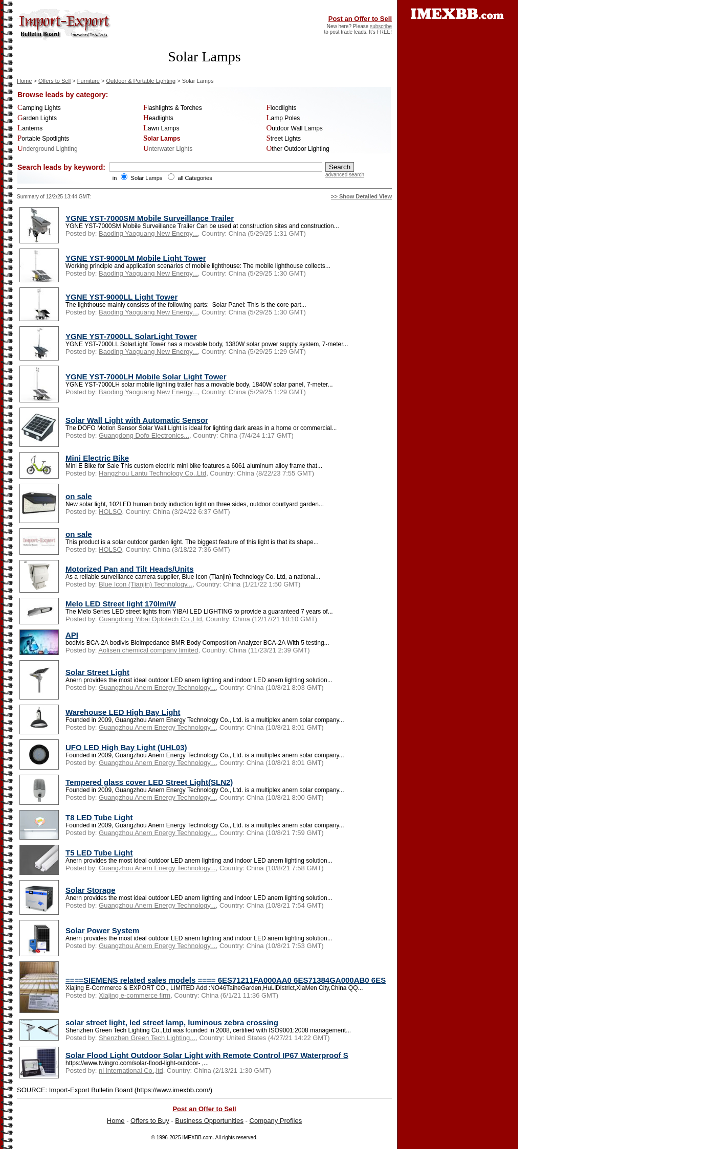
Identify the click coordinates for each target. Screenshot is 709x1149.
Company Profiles (276, 1120)
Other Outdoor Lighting (297, 148)
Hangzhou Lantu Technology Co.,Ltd (152, 473)
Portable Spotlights (43, 138)
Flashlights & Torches (172, 107)
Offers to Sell (54, 81)
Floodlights (281, 107)
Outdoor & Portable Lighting (140, 81)
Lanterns (29, 128)
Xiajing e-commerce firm (134, 995)
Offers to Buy (149, 1120)
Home (24, 81)
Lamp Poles (283, 118)
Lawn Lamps (161, 128)
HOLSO (110, 511)
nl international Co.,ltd (131, 1070)
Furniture (88, 81)
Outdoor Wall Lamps (294, 128)
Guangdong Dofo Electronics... (144, 435)
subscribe (381, 26)
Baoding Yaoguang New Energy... (148, 233)
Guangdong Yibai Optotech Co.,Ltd (150, 619)
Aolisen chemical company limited (148, 650)
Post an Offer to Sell (360, 18)
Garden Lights (37, 118)
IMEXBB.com (197, 1137)
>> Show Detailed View (361, 196)
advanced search (344, 174)
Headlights (158, 118)
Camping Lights (39, 107)
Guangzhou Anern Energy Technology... (157, 687)
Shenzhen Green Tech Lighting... (147, 1038)
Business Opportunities (209, 1120)
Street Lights (283, 138)
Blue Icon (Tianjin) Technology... (145, 584)
